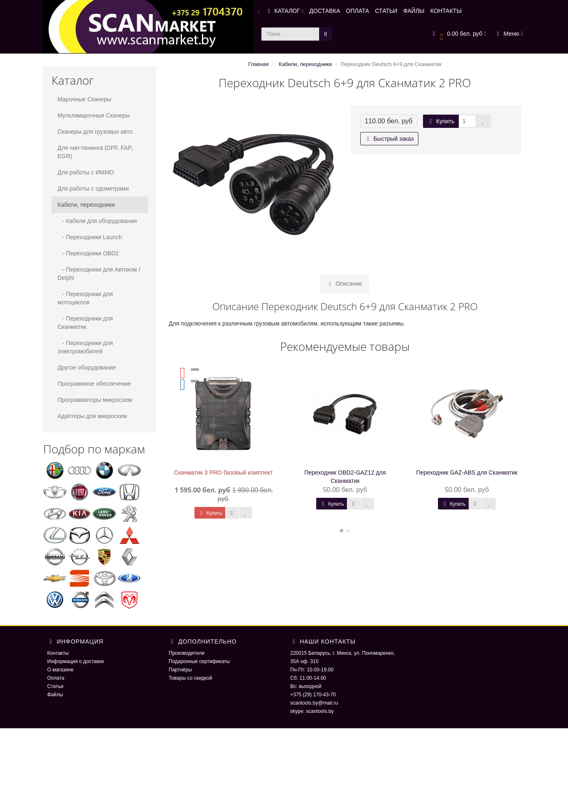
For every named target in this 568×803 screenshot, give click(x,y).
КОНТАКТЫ (446, 10)
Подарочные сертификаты (199, 661)
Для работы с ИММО (86, 172)
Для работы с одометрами (93, 188)
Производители (186, 653)
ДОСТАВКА (324, 10)
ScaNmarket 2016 (432, 745)
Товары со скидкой (190, 678)
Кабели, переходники (86, 204)
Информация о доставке (75, 661)
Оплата (55, 678)
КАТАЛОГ (284, 10)
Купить (441, 121)
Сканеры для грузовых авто (95, 131)
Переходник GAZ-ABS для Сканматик (467, 472)
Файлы (55, 695)
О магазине (60, 670)
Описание (344, 283)
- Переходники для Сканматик (85, 322)
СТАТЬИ (386, 10)
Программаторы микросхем (95, 400)
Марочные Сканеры (84, 99)
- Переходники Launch (90, 237)
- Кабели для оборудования (97, 221)
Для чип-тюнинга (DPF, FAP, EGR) (95, 151)
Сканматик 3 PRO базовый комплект (223, 472)
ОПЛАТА (357, 10)
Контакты (58, 653)
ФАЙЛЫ (413, 10)
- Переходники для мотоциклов (85, 298)
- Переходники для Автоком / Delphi (99, 273)
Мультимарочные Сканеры (94, 115)
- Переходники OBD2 (88, 253)
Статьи (55, 686)
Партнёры (180, 670)
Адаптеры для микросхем (92, 416)
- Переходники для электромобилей (85, 347)
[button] (458, 34)
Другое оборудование (87, 367)
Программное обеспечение (94, 383)
